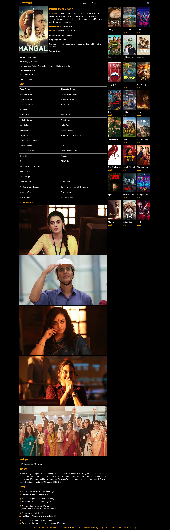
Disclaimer (86, 527)
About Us (66, 527)
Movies (85, 3)
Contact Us (75, 527)
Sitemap (132, 527)
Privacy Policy (97, 527)
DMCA (125, 527)
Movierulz (25, 3)
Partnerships (55, 527)
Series (94, 3)
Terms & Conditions (113, 527)
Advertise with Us (41, 527)
